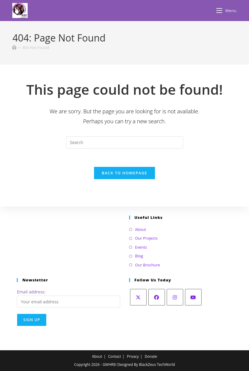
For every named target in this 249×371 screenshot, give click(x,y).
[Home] (14, 47)
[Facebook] (156, 297)
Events (141, 247)
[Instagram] (175, 297)
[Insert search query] (124, 142)
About (140, 229)
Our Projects (146, 238)
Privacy (133, 356)
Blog (139, 256)
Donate (151, 356)
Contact (114, 356)
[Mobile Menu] (226, 10)
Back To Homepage (124, 173)
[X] (138, 297)
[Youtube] (193, 297)
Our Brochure (147, 265)
